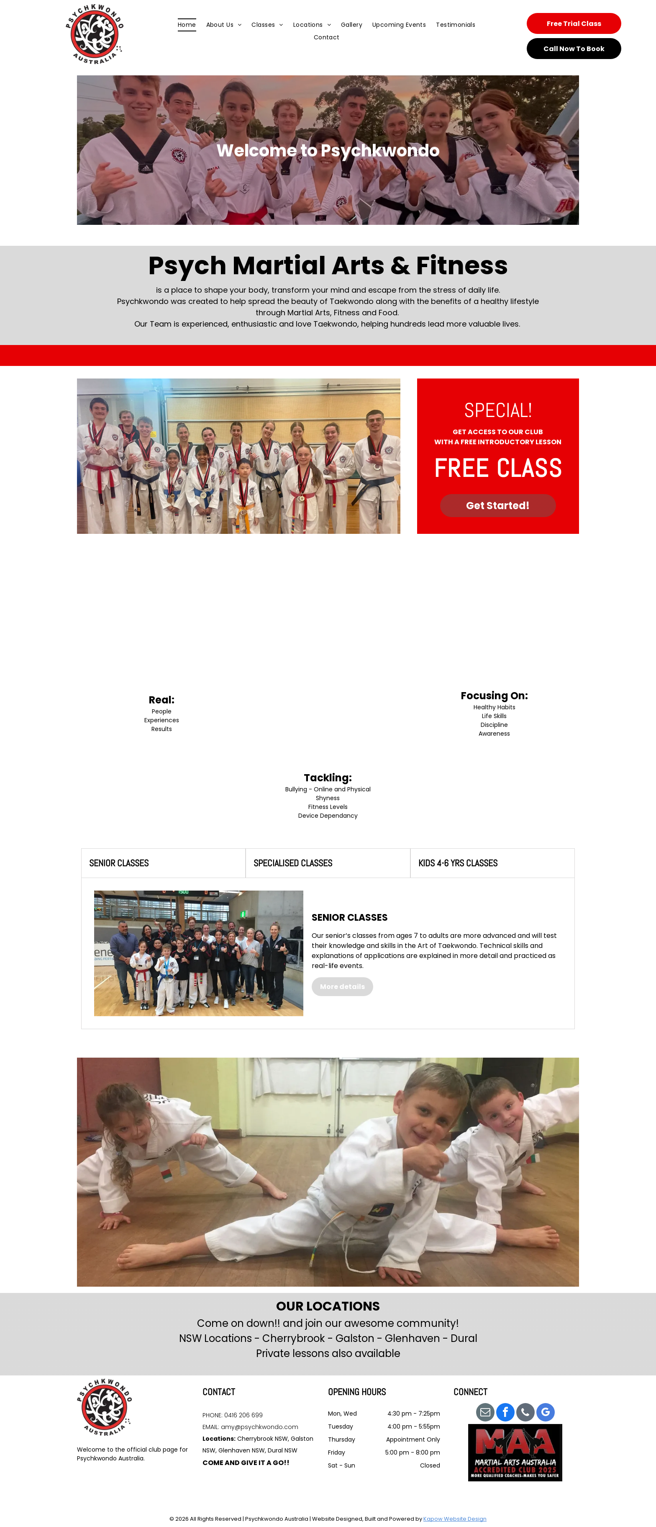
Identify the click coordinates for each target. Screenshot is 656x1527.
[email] (485, 1413)
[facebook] (505, 1413)
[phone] (525, 1413)
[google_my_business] (545, 1413)
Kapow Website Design (455, 1519)
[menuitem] (187, 24)
